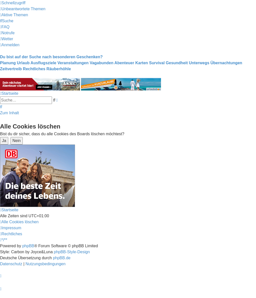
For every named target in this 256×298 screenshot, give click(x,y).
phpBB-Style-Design (72, 252)
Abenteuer (124, 63)
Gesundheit (177, 63)
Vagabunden (102, 63)
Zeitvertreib (11, 69)
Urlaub (23, 63)
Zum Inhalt (9, 113)
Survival (156, 63)
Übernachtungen (226, 63)
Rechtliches (34, 69)
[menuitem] (23, 9)
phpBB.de (61, 258)
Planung (8, 63)
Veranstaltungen (73, 63)
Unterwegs (199, 63)
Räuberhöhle (58, 69)
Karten (141, 63)
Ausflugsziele (43, 63)
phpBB (28, 246)
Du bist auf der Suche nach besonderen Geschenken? (51, 57)
